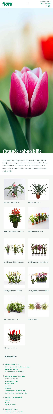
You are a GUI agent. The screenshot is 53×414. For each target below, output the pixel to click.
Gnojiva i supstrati (13, 397)
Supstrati (8, 402)
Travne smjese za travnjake (14, 371)
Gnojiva (7, 400)
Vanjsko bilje (9, 383)
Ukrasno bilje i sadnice (15, 376)
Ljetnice (8, 386)
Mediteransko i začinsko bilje (15, 390)
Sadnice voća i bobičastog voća (16, 393)
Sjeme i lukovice (12, 364)
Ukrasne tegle (11, 409)
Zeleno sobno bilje (11, 381)
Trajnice (8, 388)
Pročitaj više (7, 171)
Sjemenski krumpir (11, 369)
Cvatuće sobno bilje (11, 378)
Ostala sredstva (10, 404)
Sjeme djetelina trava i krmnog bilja (17, 367)
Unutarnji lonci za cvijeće (14, 412)
